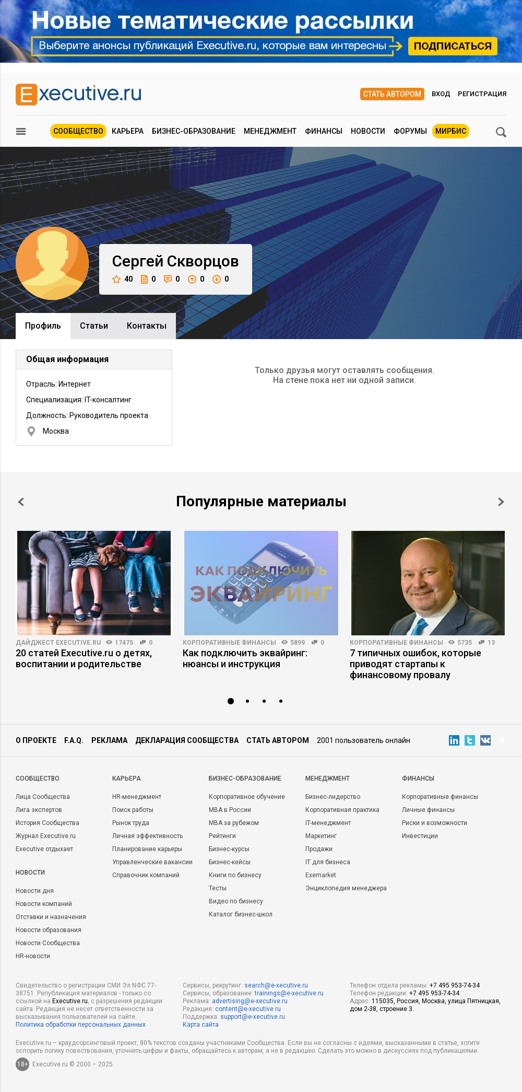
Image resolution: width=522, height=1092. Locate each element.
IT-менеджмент (328, 823)
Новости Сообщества (48, 943)
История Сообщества (47, 823)
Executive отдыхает (44, 849)
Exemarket (320, 875)
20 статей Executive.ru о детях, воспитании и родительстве (84, 658)
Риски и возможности (434, 823)
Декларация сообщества (187, 740)
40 (122, 279)
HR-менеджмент (136, 796)
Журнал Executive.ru (46, 836)
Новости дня (35, 890)
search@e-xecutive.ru (276, 985)
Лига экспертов (39, 810)
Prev (21, 502)
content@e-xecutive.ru (248, 1009)
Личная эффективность (147, 836)
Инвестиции (420, 836)
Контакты (147, 326)
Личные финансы (428, 810)
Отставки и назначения (51, 917)
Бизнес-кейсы (230, 862)
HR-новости (33, 956)
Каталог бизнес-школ (240, 914)
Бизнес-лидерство (332, 796)
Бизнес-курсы (229, 849)
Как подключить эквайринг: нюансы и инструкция (245, 658)
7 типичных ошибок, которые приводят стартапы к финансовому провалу (415, 663)
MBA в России (230, 810)
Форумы (410, 131)
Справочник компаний (146, 875)
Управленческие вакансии (152, 862)
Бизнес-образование (193, 131)
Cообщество (38, 778)
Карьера (128, 131)
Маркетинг (321, 836)
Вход (441, 94)
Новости (368, 131)
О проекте (36, 740)
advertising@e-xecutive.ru (250, 1001)
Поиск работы (132, 810)
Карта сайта (201, 1024)
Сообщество (78, 131)
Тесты (218, 888)
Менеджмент (270, 131)
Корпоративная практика (342, 810)
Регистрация (482, 94)
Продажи (319, 849)
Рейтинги (222, 836)
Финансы (323, 131)
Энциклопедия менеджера (346, 888)
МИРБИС (450, 131)
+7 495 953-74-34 (455, 985)
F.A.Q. (74, 740)
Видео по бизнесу (236, 901)
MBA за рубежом (234, 823)
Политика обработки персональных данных (81, 1024)
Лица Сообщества (43, 796)
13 (491, 642)
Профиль (43, 326)
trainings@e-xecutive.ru (289, 993)
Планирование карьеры (147, 849)
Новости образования (48, 930)
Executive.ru (70, 1001)
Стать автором (392, 94)
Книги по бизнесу (235, 875)
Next (501, 502)
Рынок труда (130, 823)
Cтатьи (94, 326)
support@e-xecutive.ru (252, 1016)
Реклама (109, 740)
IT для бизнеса (327, 862)
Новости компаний (44, 904)
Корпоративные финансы (229, 642)
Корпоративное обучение (247, 796)
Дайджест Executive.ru (58, 642)
